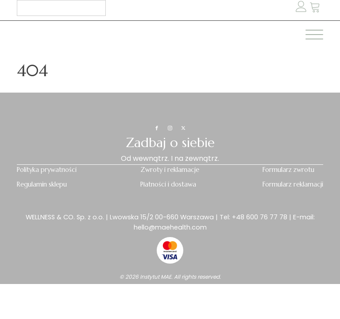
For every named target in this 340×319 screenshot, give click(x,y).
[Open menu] (314, 35)
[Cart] (315, 8)
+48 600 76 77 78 (259, 217)
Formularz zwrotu (288, 170)
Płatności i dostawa (168, 184)
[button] (315, 8)
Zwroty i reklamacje (169, 170)
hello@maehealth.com (170, 227)
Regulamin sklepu (42, 184)
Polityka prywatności (47, 170)
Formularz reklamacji (293, 184)
